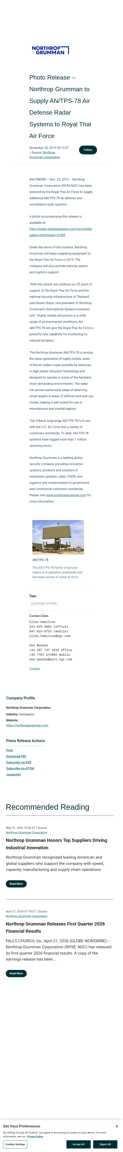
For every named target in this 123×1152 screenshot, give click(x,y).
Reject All (105, 1146)
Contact (34, 669)
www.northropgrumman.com (66, 495)
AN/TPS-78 (40, 560)
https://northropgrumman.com (27, 725)
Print (9, 750)
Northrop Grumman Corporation (26, 832)
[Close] (117, 1128)
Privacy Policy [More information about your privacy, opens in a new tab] (35, 1138)
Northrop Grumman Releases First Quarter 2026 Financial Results (55, 927)
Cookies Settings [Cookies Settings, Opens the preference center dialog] (15, 1146)
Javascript (13, 774)
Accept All (78, 1146)
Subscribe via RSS (18, 762)
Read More (16, 883)
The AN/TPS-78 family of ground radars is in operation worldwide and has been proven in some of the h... (57, 572)
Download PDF (16, 756)
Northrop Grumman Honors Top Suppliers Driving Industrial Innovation (56, 844)
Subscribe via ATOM (20, 768)
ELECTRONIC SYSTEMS (44, 603)
